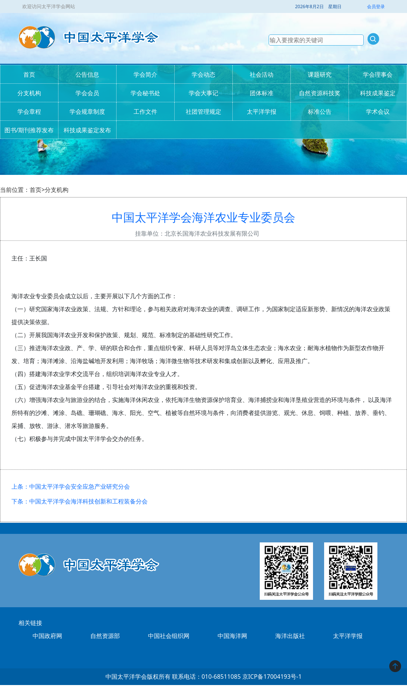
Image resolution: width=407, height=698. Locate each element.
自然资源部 (105, 636)
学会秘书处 (145, 93)
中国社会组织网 (168, 636)
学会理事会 (378, 74)
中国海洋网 (232, 636)
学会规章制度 (87, 111)
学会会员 (87, 93)
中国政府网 (47, 636)
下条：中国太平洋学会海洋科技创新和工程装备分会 (79, 501)
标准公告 (320, 111)
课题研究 (320, 74)
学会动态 (203, 74)
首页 (29, 74)
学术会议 (378, 111)
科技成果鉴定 (378, 93)
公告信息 (87, 74)
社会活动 (261, 74)
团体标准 (261, 93)
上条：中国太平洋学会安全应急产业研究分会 (70, 486)
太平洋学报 (261, 111)
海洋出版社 (290, 636)
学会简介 (145, 74)
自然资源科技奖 (319, 93)
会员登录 (376, 6)
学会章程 (29, 111)
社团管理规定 (203, 111)
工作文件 (145, 111)
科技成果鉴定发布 (87, 130)
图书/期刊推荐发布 (29, 130)
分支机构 (29, 93)
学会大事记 (203, 93)
